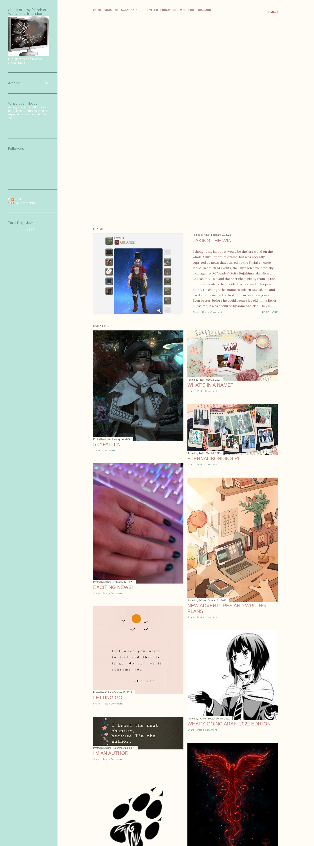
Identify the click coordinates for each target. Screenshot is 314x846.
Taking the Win (212, 240)
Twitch (152, 9)
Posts (17, 199)
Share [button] (196, 312)
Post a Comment (212, 312)
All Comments (23, 203)
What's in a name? (210, 385)
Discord (204, 9)
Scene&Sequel (132, 9)
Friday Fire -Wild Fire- (178, 9)
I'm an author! (111, 753)
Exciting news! (113, 587)
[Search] (272, 12)
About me (111, 9)
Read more (270, 312)
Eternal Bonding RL (214, 458)
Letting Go (107, 697)
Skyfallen (107, 444)
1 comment (109, 450)
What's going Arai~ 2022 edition (229, 723)
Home (97, 9)
